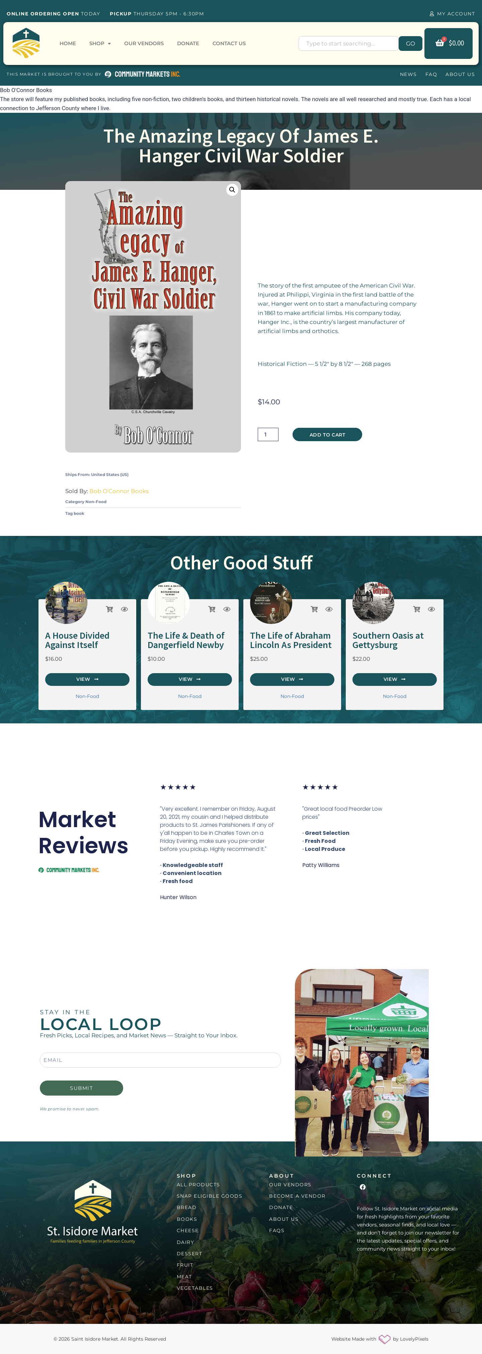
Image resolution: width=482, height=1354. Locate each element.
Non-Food (95, 501)
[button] (232, 190)
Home (68, 43)
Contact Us (229, 43)
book (79, 513)
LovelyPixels (414, 1339)
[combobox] (349, 43)
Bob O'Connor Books (119, 491)
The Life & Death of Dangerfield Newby (186, 640)
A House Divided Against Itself (77, 640)
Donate (188, 43)
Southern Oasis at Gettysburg (388, 640)
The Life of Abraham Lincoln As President (291, 640)
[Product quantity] (268, 434)
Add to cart (327, 435)
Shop (100, 44)
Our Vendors (144, 43)
